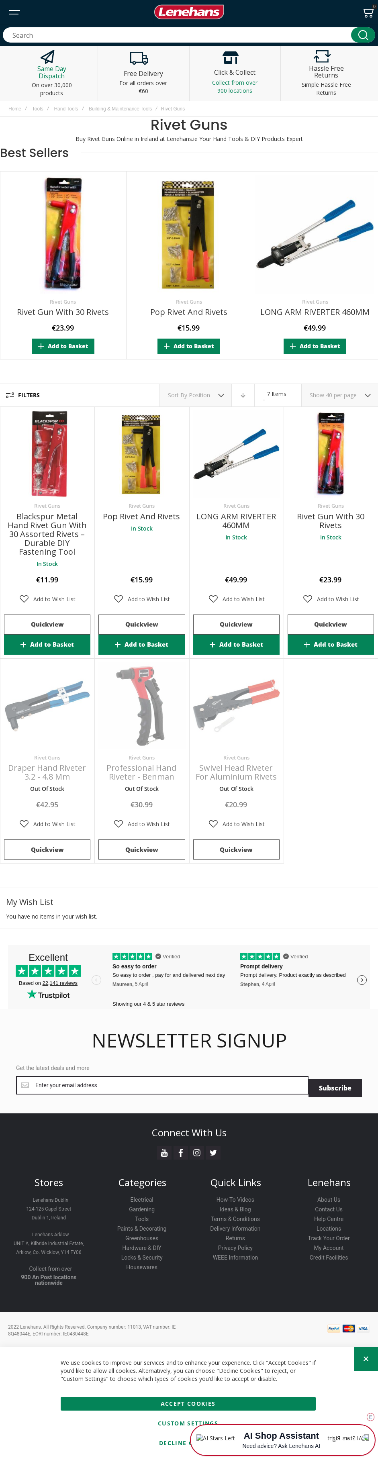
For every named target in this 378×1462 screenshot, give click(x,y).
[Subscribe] (335, 1085)
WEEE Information (235, 1255)
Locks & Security (142, 1255)
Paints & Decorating (142, 1226)
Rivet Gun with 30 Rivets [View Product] (330, 454)
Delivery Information (235, 1226)
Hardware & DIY (142, 1245)
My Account (329, 1245)
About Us (328, 1197)
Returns (235, 1236)
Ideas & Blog (235, 1207)
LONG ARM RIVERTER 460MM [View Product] (236, 454)
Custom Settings (188, 1423)
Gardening (142, 1207)
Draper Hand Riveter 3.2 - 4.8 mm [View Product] (47, 705)
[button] (47, 599)
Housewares (141, 1265)
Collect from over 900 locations (234, 86)
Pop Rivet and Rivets (188, 311)
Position (200, 395)
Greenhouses (141, 1236)
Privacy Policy (235, 1245)
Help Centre (328, 1216)
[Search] (363, 35)
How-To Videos (235, 1197)
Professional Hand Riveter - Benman (141, 772)
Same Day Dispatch (52, 72)
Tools (37, 109)
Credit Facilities (329, 1255)
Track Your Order (329, 1236)
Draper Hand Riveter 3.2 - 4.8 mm (47, 772)
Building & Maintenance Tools (120, 109)
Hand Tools (66, 109)
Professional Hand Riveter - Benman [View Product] (141, 705)
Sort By (177, 395)
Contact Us (329, 1207)
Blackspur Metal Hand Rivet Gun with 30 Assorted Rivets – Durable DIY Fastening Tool (47, 534)
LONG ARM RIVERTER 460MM (315, 311)
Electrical (142, 1197)
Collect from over (50, 1266)
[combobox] (189, 35)
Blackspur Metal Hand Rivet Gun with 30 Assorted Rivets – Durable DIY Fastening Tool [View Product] (47, 454)
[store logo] (189, 12)
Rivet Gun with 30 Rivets (63, 311)
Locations (329, 1226)
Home (14, 109)
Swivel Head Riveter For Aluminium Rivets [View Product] (236, 705)
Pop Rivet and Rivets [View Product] (141, 454)
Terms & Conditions (235, 1216)
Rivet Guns (63, 301)
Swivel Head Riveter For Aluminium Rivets (236, 772)
